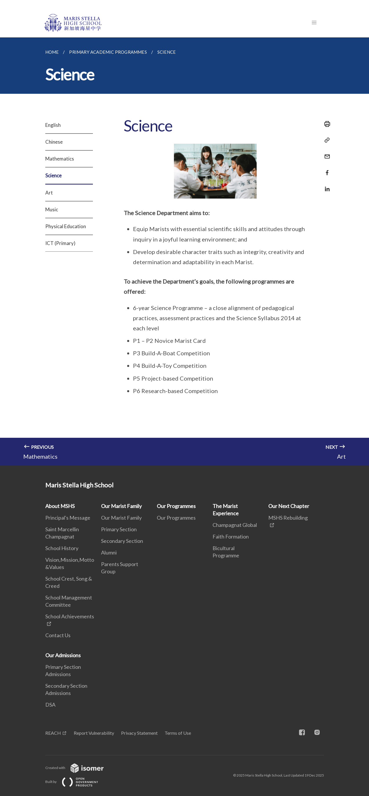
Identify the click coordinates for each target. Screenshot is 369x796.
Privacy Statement (139, 733)
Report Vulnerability (94, 733)
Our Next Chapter (288, 506)
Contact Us (58, 635)
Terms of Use (178, 733)
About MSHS (60, 506)
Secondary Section (122, 541)
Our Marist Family (121, 506)
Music (51, 209)
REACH (53, 733)
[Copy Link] (325, 140)
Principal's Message (67, 517)
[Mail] (325, 153)
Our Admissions (63, 655)
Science (53, 175)
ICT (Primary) (60, 243)
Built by (76, 781)
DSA (50, 704)
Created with (79, 768)
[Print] (325, 124)
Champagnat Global (235, 525)
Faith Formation (231, 536)
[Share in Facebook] (325, 169)
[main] (184, 251)
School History (61, 548)
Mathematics (59, 159)
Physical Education (65, 226)
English (53, 125)
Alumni (109, 552)
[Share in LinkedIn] (325, 185)
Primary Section (119, 529)
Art (49, 193)
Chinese (54, 142)
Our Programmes (176, 506)
